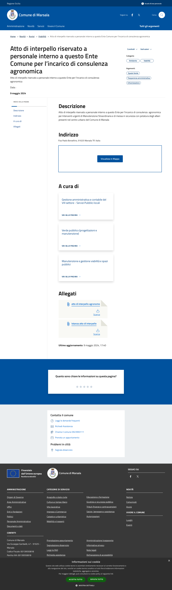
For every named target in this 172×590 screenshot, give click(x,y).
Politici (10, 516)
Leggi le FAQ (52, 550)
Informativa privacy (95, 545)
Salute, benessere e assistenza (100, 511)
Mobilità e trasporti (55, 521)
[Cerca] (162, 15)
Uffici (9, 506)
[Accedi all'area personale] (151, 3)
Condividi (132, 49)
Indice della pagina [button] (21, 101)
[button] (86, 585)
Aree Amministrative (16, 502)
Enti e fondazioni (14, 511)
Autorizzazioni (93, 516)
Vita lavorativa (53, 506)
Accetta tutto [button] (75, 579)
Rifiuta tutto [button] (96, 579)
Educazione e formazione (98, 497)
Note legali (91, 550)
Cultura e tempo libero (57, 502)
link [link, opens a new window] (111, 574)
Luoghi (129, 520)
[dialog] (86, 574)
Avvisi (32, 36)
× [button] (169, 561)
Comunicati (131, 502)
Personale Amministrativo (19, 521)
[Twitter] (138, 15)
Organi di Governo (15, 497)
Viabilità (42, 36)
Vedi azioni (146, 49)
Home (13, 36)
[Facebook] (131, 15)
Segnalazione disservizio (58, 545)
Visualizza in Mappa (110, 158)
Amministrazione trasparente (100, 540)
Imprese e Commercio (56, 511)
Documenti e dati (15, 526)
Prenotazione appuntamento (60, 540)
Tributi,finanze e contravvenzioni (102, 506)
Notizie (129, 497)
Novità (22, 36)
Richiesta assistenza (56, 555)
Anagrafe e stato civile (57, 497)
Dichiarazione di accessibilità (100, 555)
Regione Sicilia (13, 3)
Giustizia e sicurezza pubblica (100, 501)
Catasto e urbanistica (56, 516)
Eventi (129, 525)
